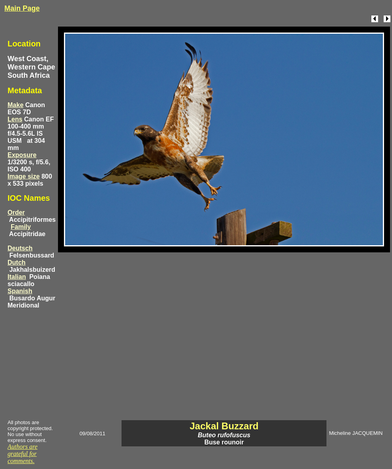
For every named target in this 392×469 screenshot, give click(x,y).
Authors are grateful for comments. (22, 453)
